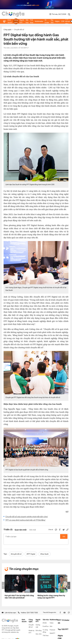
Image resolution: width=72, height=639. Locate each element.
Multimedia (38, 21)
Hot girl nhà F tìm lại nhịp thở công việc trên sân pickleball (19, 591)
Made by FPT (31, 626)
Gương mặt (38, 621)
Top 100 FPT (63, 624)
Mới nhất (32, 530)
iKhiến (45, 618)
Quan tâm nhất (20, 530)
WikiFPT (52, 628)
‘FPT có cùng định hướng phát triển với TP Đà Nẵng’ (25, 520)
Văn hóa (26, 21)
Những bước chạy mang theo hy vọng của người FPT (51, 591)
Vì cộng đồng (45, 626)
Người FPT (21, 21)
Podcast (52, 625)
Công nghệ (15, 21)
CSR (61, 21)
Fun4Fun (46, 621)
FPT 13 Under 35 (46, 21)
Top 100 (51, 21)
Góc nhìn (39, 629)
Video (51, 618)
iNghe (56, 21)
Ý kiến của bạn (36, 536)
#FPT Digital (31, 549)
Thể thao (31, 21)
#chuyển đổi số (16, 549)
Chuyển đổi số (19, 29)
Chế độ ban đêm (67, 21)
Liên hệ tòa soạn (9, 607)
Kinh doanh (10, 21)
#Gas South (44, 549)
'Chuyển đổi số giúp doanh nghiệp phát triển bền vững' (26, 517)
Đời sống (38, 625)
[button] (68, 580)
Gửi (64, 536)
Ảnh (51, 621)
